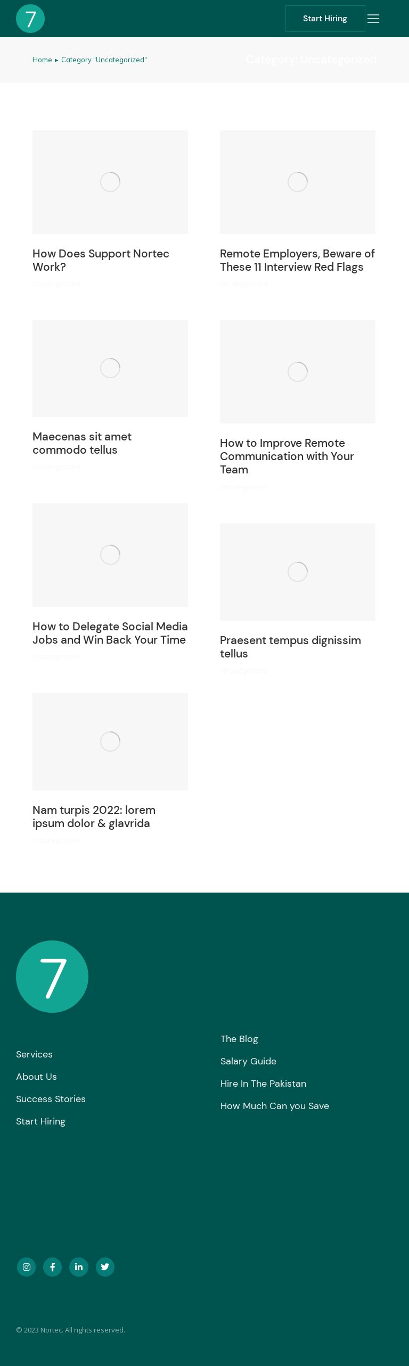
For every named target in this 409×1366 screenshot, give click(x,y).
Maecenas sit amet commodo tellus (82, 443)
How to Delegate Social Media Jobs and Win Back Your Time (110, 633)
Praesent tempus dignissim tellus (290, 647)
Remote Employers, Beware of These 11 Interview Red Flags (297, 260)
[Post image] (110, 182)
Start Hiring (325, 18)
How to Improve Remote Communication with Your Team (287, 456)
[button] (373, 18)
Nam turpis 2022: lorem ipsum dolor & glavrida (94, 817)
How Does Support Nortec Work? (100, 260)
